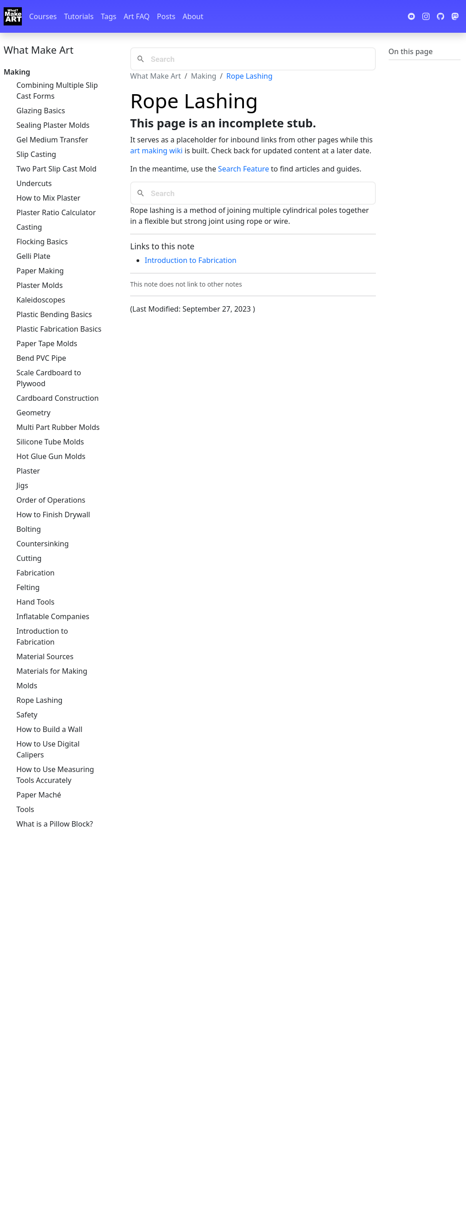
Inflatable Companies (52, 616)
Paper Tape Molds (46, 343)
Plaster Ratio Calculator (56, 212)
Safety (26, 715)
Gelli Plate (33, 256)
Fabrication (35, 573)
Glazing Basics (40, 111)
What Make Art (38, 49)
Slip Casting (36, 154)
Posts (166, 16)
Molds (26, 686)
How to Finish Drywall (53, 515)
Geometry (33, 413)
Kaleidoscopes (40, 300)
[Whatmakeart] (13, 16)
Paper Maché (38, 795)
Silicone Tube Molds (50, 442)
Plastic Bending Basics (54, 314)
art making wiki (156, 151)
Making (203, 76)
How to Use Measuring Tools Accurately (55, 774)
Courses (43, 16)
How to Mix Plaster (48, 198)
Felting (28, 587)
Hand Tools (35, 602)
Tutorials (79, 16)
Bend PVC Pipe (41, 358)
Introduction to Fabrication (42, 636)
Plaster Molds (39, 285)
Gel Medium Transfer (52, 140)
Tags (108, 16)
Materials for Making (51, 671)
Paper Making (40, 271)
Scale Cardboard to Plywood (48, 378)
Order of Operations (51, 500)
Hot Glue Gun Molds (51, 456)
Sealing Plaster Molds (53, 125)
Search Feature (243, 169)
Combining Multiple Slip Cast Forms (57, 90)
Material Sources (44, 656)
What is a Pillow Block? (54, 824)
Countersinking (42, 544)
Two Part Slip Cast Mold (56, 169)
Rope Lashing (39, 700)
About (192, 16)
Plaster (28, 471)
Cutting (28, 558)
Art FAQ (137, 16)
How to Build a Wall (49, 729)
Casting (29, 227)
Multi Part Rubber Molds (58, 427)
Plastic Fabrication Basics (58, 329)
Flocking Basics (42, 242)
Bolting (28, 529)
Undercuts (34, 183)
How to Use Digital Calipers (48, 749)
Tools (25, 809)
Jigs (22, 485)
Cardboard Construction (57, 398)
